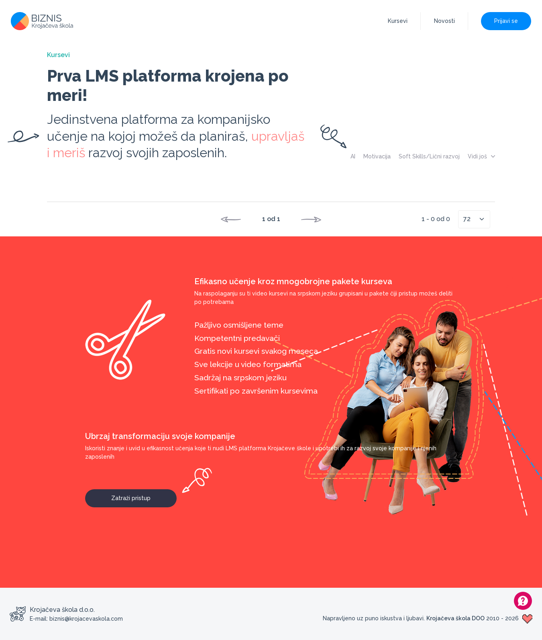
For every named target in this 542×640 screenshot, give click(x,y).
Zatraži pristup (144, 495)
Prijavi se (506, 21)
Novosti (444, 21)
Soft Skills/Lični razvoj (429, 156)
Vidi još (481, 156)
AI (352, 156)
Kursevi (398, 21)
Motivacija (377, 156)
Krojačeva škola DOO (455, 618)
